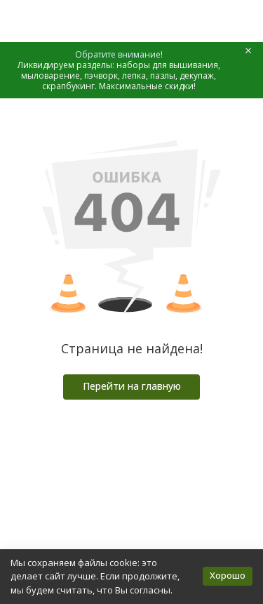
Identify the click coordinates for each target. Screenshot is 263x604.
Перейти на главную (132, 386)
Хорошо (227, 575)
